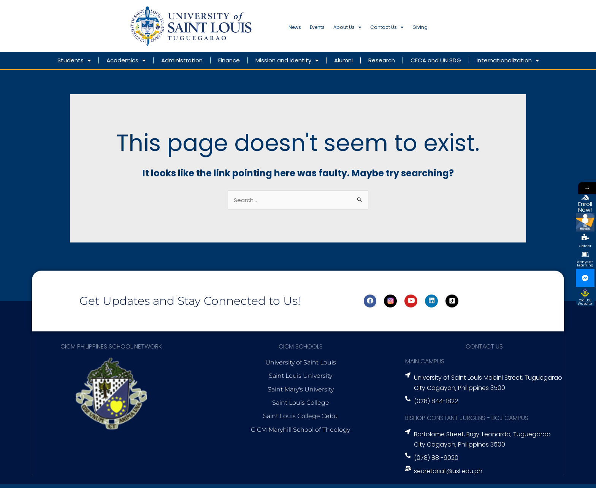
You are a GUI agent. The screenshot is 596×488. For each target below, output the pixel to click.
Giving (483, 29)
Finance (229, 64)
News (300, 29)
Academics (126, 64)
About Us (379, 29)
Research (381, 64)
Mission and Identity (287, 64)
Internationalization (508, 64)
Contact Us (435, 29)
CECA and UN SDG (436, 64)
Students (74, 64)
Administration (182, 64)
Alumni (343, 64)
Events (335, 29)
